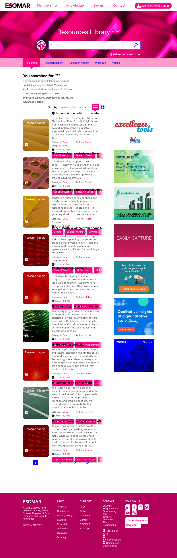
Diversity (61, 537)
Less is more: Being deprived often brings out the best (93, 421)
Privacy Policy (64, 515)
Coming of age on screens (74, 383)
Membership (47, 5)
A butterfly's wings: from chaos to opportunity (88, 228)
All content (32, 62)
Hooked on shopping (70, 344)
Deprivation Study (62, 459)
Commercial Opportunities (111, 544)
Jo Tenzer (89, 411)
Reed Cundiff (91, 257)
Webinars (100, 62)
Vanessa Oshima (93, 450)
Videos (116, 62)
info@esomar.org (112, 538)
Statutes (61, 519)
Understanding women (71, 268)
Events (98, 5)
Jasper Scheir (91, 218)
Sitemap (84, 528)
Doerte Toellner (92, 142)
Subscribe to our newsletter (136, 522)
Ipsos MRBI (67, 260)
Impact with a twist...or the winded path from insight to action (99, 113)
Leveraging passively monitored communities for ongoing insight (101, 153)
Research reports (79, 62)
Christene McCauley (95, 297)
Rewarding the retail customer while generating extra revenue (99, 306)
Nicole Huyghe (92, 335)
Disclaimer (62, 533)
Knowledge (75, 5)
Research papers (53, 62)
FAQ (82, 506)
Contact (119, 5)
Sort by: (53, 107)
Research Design (86, 459)
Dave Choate (91, 182)
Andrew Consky (92, 373)
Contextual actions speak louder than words (86, 190)
